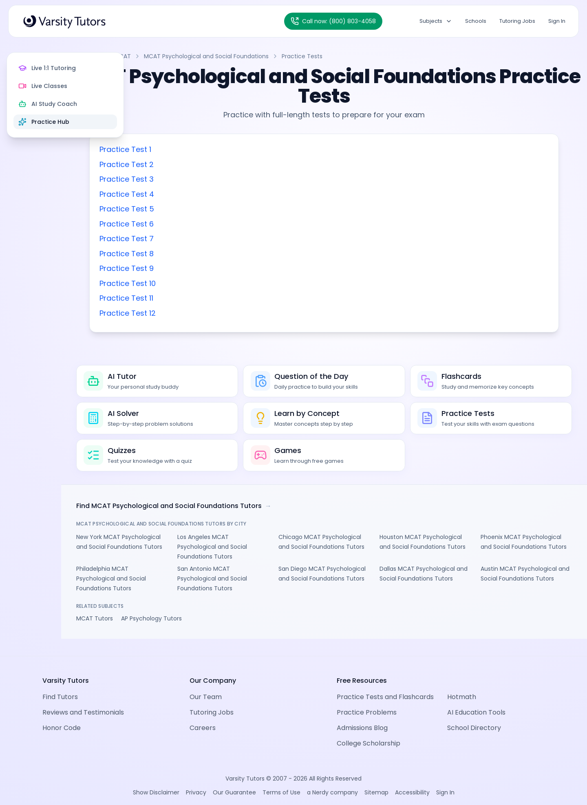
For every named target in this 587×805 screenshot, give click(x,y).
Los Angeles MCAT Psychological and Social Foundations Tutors (266, 553)
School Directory (474, 716)
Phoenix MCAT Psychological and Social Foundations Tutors (530, 553)
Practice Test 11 (194, 298)
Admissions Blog (362, 716)
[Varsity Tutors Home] (64, 21)
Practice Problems (367, 701)
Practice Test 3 (194, 179)
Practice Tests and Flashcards (385, 686)
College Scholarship (368, 732)
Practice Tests (371, 56)
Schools (475, 21)
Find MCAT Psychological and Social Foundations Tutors (241, 512)
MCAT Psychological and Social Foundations (275, 56)
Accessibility (412, 781)
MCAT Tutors (161, 624)
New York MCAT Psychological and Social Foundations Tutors (178, 553)
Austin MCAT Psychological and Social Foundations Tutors (534, 584)
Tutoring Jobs (517, 21)
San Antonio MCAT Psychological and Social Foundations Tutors (266, 584)
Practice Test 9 (194, 268)
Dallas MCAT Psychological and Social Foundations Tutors (445, 584)
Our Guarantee (234, 781)
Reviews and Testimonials (83, 701)
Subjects (435, 21)
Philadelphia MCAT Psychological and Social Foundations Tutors (178, 584)
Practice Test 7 (194, 238)
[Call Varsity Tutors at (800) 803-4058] (333, 21)
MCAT (191, 56)
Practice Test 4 (194, 194)
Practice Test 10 (195, 283)
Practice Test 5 (194, 209)
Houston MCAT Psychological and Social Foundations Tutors (442, 553)
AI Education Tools (476, 701)
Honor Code (61, 716)
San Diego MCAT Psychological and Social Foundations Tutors (354, 584)
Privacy (196, 781)
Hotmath (461, 686)
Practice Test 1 (192, 149)
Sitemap (376, 781)
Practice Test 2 (194, 164)
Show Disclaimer (156, 781)
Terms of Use (281, 781)
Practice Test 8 (194, 254)
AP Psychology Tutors (218, 624)
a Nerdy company (332, 781)
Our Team (206, 686)
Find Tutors (60, 686)
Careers (203, 716)
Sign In (556, 21)
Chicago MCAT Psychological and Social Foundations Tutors (354, 553)
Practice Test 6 (194, 224)
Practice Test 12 (195, 313)
